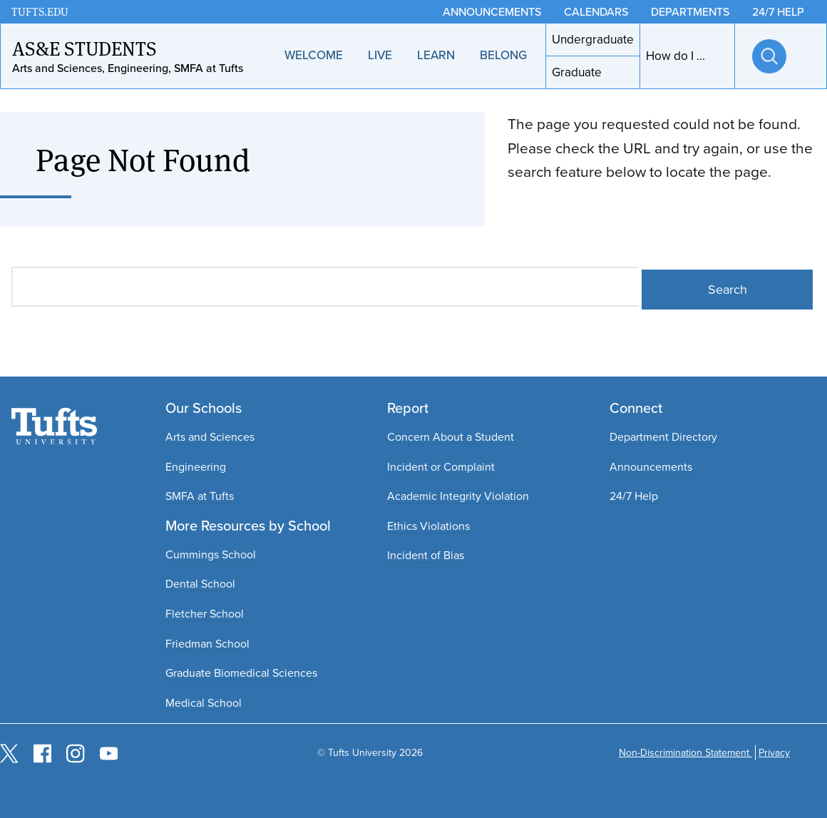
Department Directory (663, 437)
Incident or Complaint (441, 467)
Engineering (195, 467)
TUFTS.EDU (39, 11)
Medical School (203, 703)
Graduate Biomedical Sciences (241, 673)
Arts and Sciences (210, 437)
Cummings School (210, 554)
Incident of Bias (425, 555)
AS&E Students (84, 48)
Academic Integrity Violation (458, 496)
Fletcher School (204, 613)
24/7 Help (634, 496)
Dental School (200, 584)
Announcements (651, 467)
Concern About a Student (450, 437)
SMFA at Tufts (199, 496)
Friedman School (207, 643)
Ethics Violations (428, 526)
